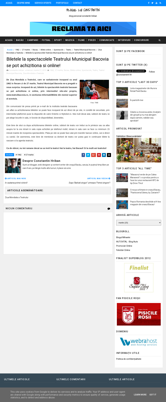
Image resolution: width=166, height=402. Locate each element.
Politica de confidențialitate (128, 359)
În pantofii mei (136, 100)
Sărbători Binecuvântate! (129, 136)
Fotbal (46, 40)
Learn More (140, 395)
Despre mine (23, 3)
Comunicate (106, 40)
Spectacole (58, 50)
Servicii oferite (43, 3)
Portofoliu (62, 3)
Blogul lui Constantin (82, 10)
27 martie (26, 50)
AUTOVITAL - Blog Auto (127, 241)
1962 (17, 50)
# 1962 (18, 155)
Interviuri (124, 40)
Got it (152, 395)
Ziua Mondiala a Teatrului (33, 73)
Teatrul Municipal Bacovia (84, 50)
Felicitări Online (123, 250)
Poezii (92, 40)
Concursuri (141, 40)
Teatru (68, 50)
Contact (77, 3)
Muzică (69, 40)
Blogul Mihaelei (123, 237)
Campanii (32, 40)
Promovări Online (124, 246)
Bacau (35, 50)
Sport (58, 40)
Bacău (20, 40)
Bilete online (46, 50)
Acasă (9, 3)
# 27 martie (28, 155)
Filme (81, 40)
